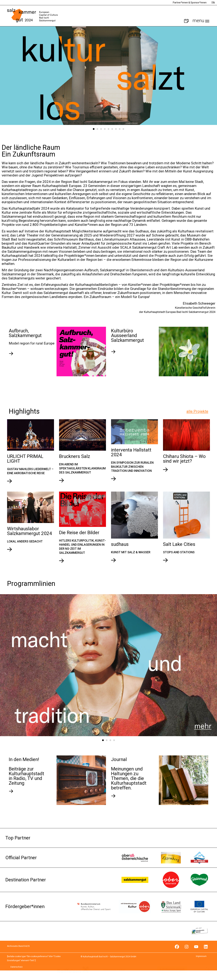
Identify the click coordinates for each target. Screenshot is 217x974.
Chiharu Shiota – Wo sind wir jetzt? (184, 459)
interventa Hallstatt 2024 (131, 452)
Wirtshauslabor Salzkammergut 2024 (29, 531)
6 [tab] (112, 129)
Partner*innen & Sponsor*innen (190, 2)
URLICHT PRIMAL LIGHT (25, 459)
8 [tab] (119, 129)
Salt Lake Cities (179, 544)
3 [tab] (101, 129)
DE (213, 2)
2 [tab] (97, 129)
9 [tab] (123, 129)
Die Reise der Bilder (79, 532)
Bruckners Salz (74, 456)
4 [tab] (105, 129)
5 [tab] (108, 129)
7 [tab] (116, 129)
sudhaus (120, 544)
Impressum (201, 956)
